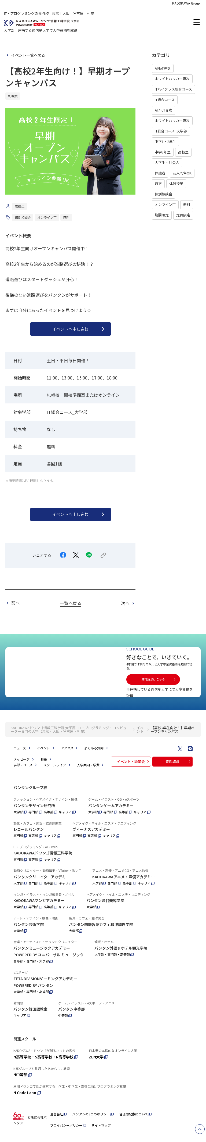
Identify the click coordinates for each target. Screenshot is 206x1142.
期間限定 (162, 214)
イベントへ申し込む (79, 328)
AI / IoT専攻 (163, 110)
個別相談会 (163, 193)
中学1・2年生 (165, 141)
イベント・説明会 (133, 767)
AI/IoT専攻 (163, 68)
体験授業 (176, 183)
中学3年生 (163, 152)
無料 (186, 204)
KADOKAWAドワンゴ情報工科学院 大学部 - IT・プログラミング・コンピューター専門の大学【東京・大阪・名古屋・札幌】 (69, 735)
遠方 (158, 183)
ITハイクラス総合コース (173, 89)
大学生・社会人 (167, 162)
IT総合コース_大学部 (171, 131)
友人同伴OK (182, 173)
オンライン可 (165, 204)
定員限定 (183, 214)
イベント (140, 735)
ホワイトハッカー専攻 (172, 78)
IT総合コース (165, 99)
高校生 (183, 152)
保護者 (160, 173)
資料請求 (178, 767)
